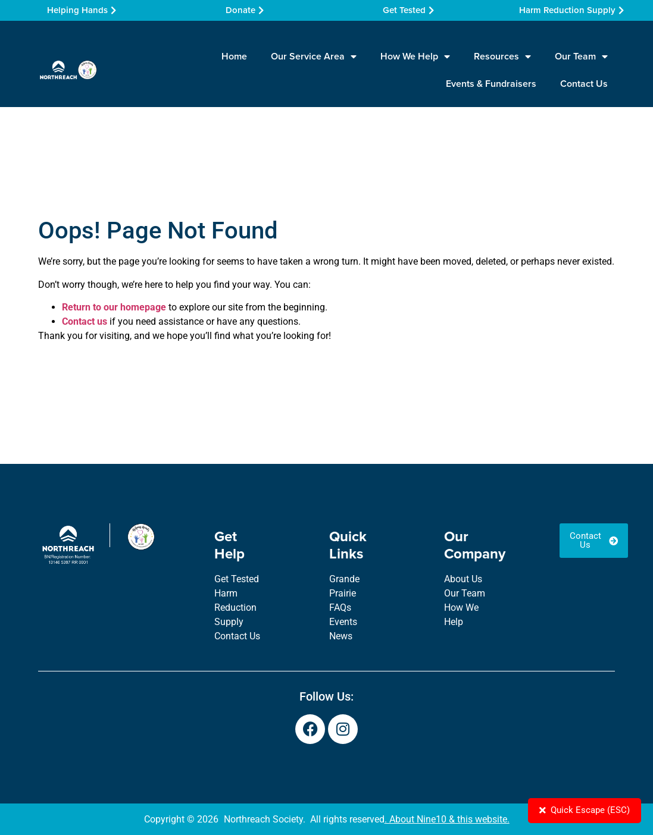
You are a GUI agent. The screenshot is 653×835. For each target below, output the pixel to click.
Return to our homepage (114, 307)
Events (343, 621)
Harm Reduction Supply (235, 607)
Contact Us (584, 83)
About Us (463, 579)
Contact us (84, 321)
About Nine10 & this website (448, 819)
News (340, 636)
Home (234, 56)
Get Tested (236, 579)
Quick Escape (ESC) (582, 809)
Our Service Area (314, 56)
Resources (502, 56)
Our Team (581, 56)
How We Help (415, 56)
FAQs (340, 607)
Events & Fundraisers (491, 83)
